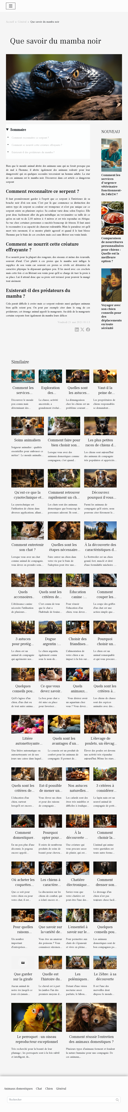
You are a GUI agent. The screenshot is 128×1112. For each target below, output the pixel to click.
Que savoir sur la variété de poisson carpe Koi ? (50, 934)
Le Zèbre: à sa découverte (105, 977)
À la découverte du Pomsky (77, 837)
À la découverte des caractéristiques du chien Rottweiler (100, 549)
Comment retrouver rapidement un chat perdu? (64, 497)
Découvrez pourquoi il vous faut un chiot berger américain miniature (100, 500)
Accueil (10, 22)
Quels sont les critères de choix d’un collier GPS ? (50, 599)
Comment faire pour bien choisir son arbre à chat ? (64, 445)
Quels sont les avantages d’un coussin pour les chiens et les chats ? (64, 746)
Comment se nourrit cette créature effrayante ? (37, 145)
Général (22, 22)
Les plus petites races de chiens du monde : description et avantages (100, 448)
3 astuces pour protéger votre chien (23, 643)
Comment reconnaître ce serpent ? (30, 138)
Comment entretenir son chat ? (28, 547)
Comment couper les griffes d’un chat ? (105, 599)
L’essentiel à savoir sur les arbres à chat (77, 931)
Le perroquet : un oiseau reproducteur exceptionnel (37, 1039)
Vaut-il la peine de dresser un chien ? (105, 395)
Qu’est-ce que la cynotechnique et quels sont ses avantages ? (27, 500)
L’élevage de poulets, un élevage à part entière (100, 743)
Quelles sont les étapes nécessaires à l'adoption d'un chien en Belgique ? (64, 552)
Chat (39, 1089)
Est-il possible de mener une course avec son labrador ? (50, 793)
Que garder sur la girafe (23, 977)
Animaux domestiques (18, 1089)
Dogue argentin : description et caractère (50, 646)
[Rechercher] (63, 1100)
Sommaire (18, 130)
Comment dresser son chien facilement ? (105, 887)
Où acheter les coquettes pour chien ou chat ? (23, 887)
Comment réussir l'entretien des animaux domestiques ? (91, 1039)
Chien (49, 1089)
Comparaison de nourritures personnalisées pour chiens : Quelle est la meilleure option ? (112, 249)
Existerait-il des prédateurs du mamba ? (33, 152)
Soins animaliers (27, 440)
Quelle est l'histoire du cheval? (50, 979)
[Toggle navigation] (10, 6)
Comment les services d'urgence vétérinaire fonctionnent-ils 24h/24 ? (111, 184)
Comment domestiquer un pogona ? (23, 837)
